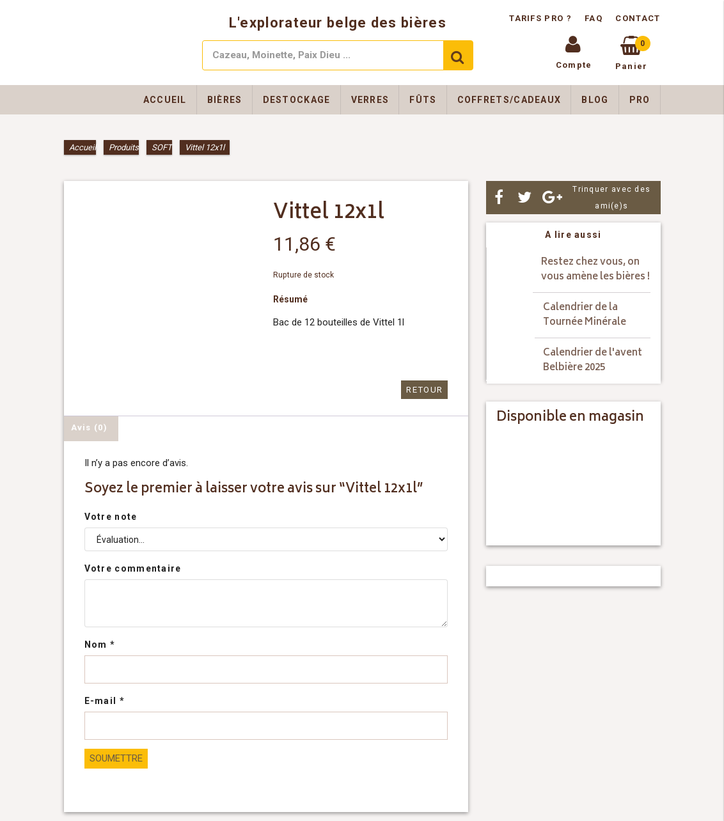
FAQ (593, 18)
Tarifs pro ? (541, 18)
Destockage (297, 100)
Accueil (165, 100)
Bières (224, 100)
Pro (639, 100)
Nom (100, 644)
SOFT (162, 147)
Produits (124, 147)
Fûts (422, 100)
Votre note (111, 517)
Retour (425, 390)
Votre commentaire (133, 568)
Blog (594, 100)
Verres (370, 100)
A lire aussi (573, 235)
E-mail (104, 701)
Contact (637, 18)
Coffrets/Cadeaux (509, 100)
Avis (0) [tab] (89, 427)
